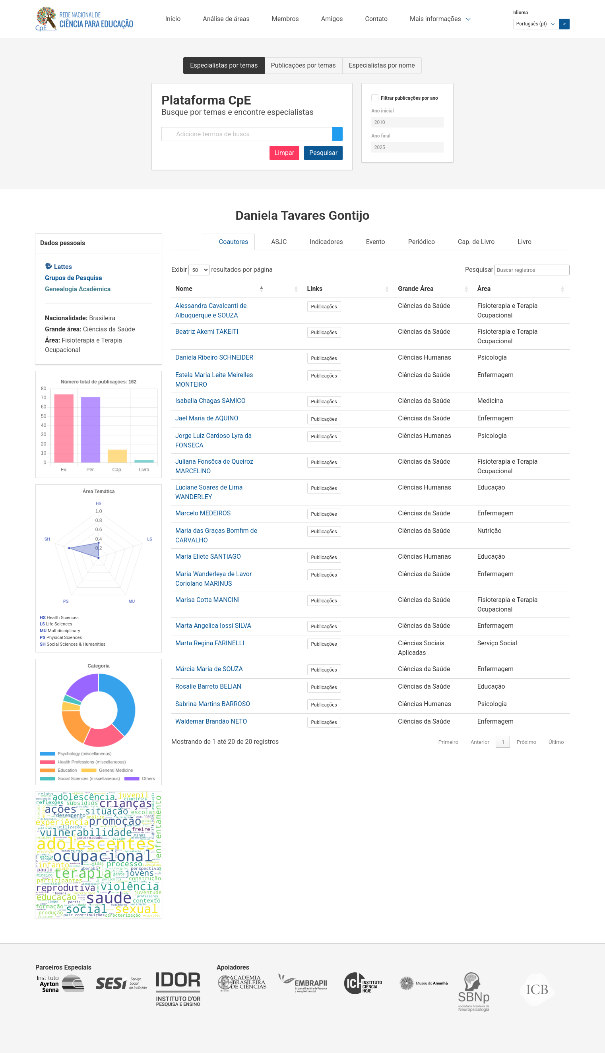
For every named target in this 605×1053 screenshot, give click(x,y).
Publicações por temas (303, 65)
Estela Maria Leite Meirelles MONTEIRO (231, 358)
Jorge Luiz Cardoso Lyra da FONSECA (228, 410)
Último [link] (556, 659)
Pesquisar (323, 153)
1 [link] (503, 659)
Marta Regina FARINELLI (209, 568)
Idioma (520, 12)
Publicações (355, 307)
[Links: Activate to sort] (355, 289)
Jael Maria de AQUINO (207, 393)
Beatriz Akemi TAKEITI (207, 323)
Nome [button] (183, 288)
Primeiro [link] (448, 659)
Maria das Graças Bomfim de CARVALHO (233, 480)
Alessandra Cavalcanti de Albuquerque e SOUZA (243, 306)
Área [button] (473, 288)
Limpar (285, 153)
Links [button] (345, 288)
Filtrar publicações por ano (409, 98)
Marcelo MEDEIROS (203, 463)
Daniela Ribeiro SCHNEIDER (214, 341)
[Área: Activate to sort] (516, 289)
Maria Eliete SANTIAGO (208, 498)
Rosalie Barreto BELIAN (208, 603)
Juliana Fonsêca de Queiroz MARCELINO (232, 428)
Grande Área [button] (398, 288)
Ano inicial (382, 111)
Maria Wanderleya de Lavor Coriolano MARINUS (242, 515)
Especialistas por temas (224, 65)
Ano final (380, 136)
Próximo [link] (526, 659)
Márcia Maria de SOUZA (209, 585)
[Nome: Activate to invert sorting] (244, 289)
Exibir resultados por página (222, 269)
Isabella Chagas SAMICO (210, 375)
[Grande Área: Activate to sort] (419, 289)
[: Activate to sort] (326, 289)
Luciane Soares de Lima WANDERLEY (228, 445)
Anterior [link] (480, 659)
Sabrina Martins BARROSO (212, 620)
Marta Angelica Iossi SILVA (213, 550)
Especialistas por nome (382, 65)
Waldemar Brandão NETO (211, 638)
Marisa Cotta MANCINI (207, 533)
